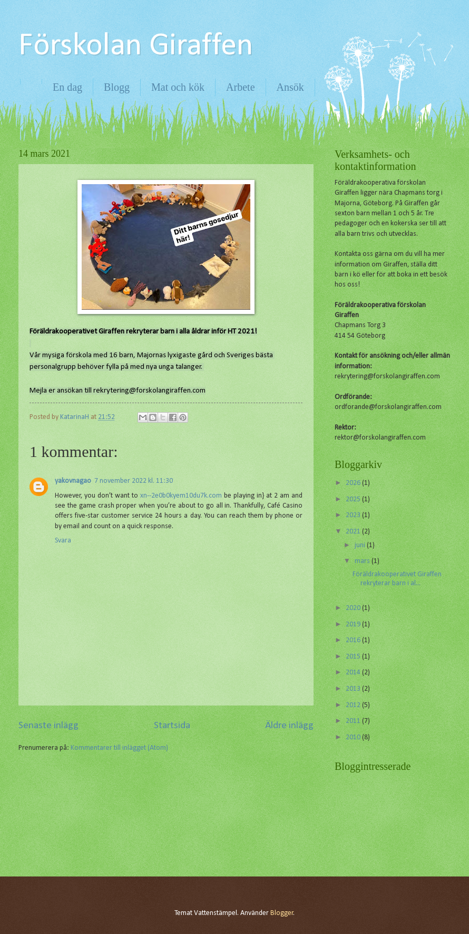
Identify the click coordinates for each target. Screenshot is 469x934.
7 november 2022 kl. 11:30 (133, 481)
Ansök (290, 87)
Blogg (117, 87)
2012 (354, 705)
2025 (354, 499)
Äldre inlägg (289, 726)
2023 (354, 515)
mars (363, 561)
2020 (354, 608)
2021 (354, 531)
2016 (354, 640)
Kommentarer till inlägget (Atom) (119, 748)
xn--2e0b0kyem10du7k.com (181, 495)
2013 (354, 688)
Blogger (282, 913)
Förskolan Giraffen (135, 46)
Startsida (172, 726)
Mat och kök (177, 87)
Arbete (240, 87)
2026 (354, 483)
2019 (354, 624)
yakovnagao (73, 481)
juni (361, 545)
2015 (354, 656)
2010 (354, 737)
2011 (354, 721)
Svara (63, 540)
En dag (67, 87)
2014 (354, 672)
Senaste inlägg (48, 726)
